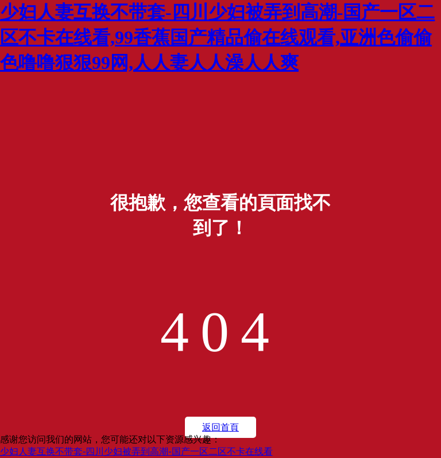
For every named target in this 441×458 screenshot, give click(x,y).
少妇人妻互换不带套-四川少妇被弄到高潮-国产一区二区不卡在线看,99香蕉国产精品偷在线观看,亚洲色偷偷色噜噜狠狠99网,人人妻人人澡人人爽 (217, 37)
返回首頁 (220, 427)
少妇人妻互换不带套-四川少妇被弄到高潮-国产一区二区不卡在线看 (136, 451)
